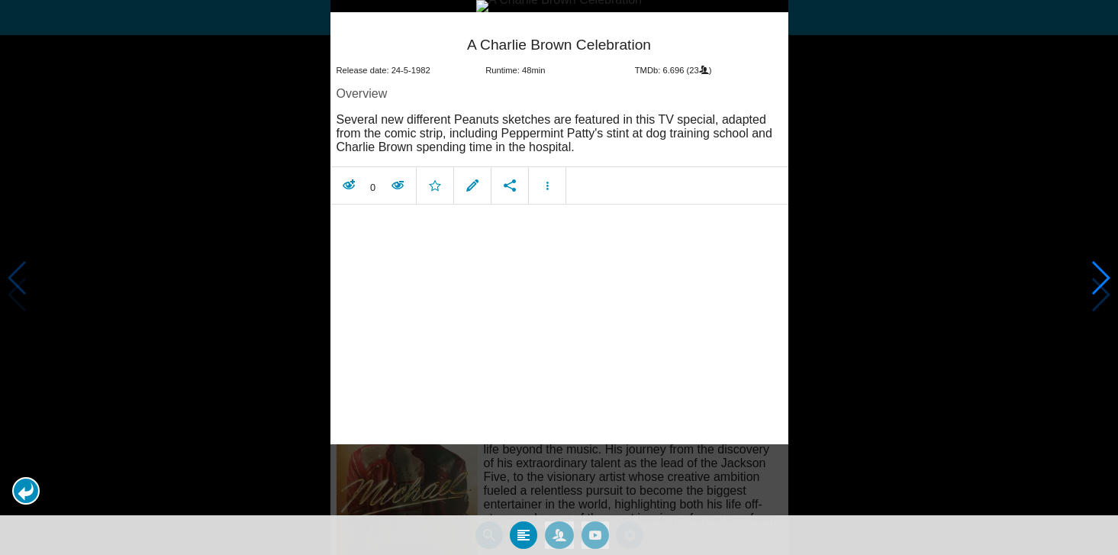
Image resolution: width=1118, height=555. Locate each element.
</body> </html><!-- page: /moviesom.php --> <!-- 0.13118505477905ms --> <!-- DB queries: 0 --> (559, 277)
